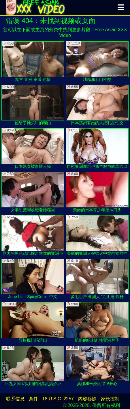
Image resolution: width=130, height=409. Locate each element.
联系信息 (15, 398)
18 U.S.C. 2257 (58, 398)
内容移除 (87, 398)
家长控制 (110, 398)
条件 (33, 398)
